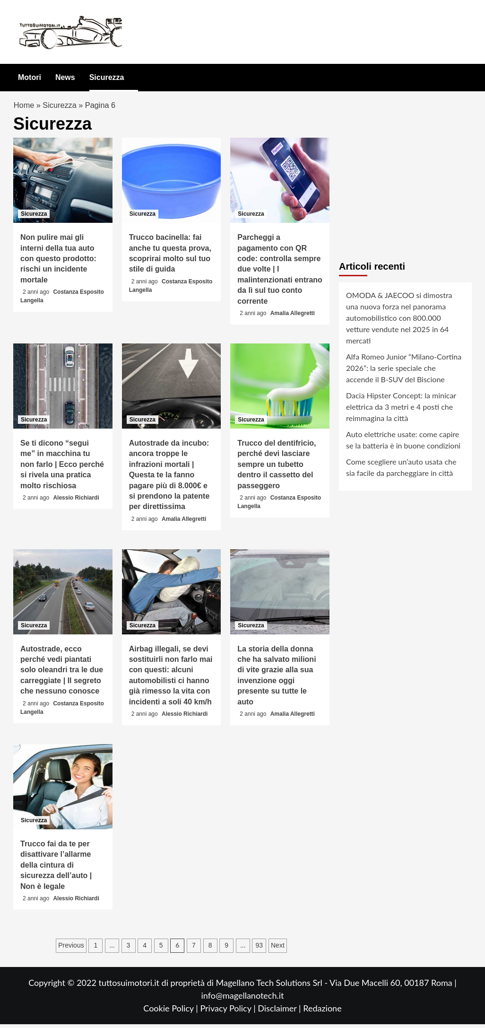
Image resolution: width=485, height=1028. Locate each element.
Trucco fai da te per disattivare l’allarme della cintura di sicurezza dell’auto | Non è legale (56, 868)
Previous (71, 949)
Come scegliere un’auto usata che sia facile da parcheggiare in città (401, 471)
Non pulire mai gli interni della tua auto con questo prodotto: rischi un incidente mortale (58, 262)
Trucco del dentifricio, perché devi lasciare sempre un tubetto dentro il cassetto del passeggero (276, 468)
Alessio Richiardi (76, 501)
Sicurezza (106, 77)
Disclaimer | (280, 1012)
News (65, 77)
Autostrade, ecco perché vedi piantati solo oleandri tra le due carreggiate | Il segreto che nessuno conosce (61, 674)
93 (259, 949)
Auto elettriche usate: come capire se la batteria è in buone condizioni (403, 443)
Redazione (322, 1012)
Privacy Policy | (229, 1012)
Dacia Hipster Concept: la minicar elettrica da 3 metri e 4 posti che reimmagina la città (401, 410)
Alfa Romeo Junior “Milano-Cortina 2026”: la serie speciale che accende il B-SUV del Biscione (403, 371)
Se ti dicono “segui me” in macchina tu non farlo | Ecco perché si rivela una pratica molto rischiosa (62, 468)
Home (24, 107)
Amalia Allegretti (292, 317)
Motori (29, 77)
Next (278, 949)
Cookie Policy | (171, 1012)
